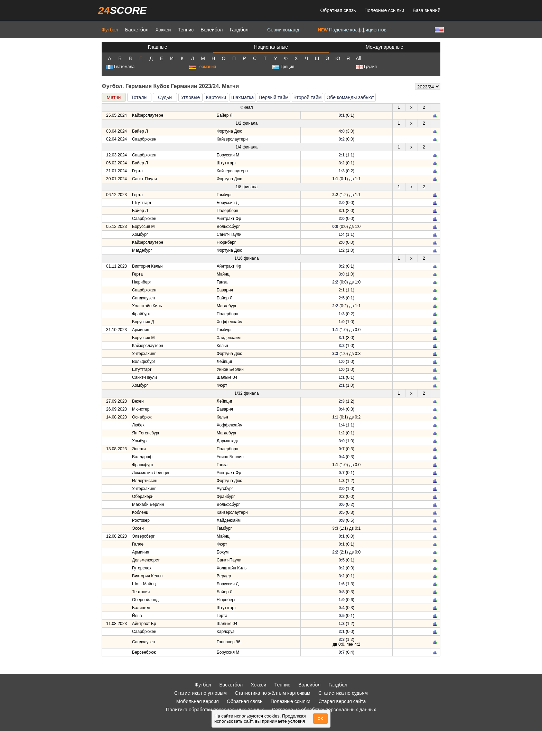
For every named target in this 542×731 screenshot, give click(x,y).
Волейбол (211, 29)
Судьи (165, 97)
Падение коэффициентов (352, 29)
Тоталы (139, 97)
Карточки (216, 97)
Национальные (271, 47)
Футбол (110, 29)
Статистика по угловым (200, 693)
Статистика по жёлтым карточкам (272, 693)
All (358, 58)
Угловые (190, 97)
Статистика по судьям (343, 693)
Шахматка (242, 97)
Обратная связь (338, 10)
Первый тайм (273, 97)
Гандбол (239, 29)
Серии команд (283, 29)
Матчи (114, 97)
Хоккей (163, 29)
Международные (384, 47)
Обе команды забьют (350, 97)
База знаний (426, 10)
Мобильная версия (197, 701)
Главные (157, 47)
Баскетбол (137, 29)
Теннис (186, 29)
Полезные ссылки (384, 10)
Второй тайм (307, 97)
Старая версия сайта (342, 701)
